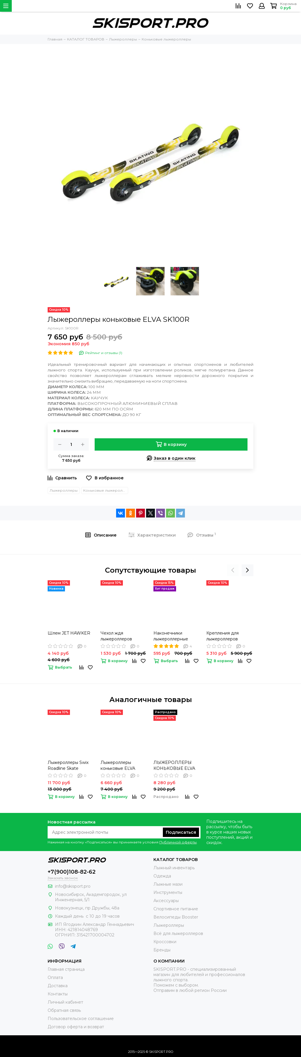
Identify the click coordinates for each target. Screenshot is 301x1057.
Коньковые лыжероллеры (105, 490)
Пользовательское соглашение (81, 1018)
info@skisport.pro (73, 886)
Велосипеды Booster (175, 917)
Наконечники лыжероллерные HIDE (170, 636)
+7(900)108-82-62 (72, 872)
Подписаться (181, 832)
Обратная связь (64, 1010)
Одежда (162, 876)
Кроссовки (164, 941)
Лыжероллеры (64, 490)
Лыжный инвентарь (174, 867)
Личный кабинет (65, 1002)
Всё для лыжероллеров (178, 933)
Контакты (58, 994)
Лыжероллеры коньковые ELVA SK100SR (118, 765)
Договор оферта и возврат (76, 1026)
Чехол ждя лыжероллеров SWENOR (116, 636)
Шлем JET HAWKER (69, 633)
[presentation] (233, 570)
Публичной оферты (178, 842)
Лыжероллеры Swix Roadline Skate (68, 765)
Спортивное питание (175, 908)
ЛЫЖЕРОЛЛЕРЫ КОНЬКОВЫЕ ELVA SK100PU (174, 765)
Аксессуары (166, 900)
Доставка (58, 985)
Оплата (55, 977)
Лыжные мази (168, 884)
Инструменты (167, 892)
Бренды (161, 950)
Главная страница (66, 969)
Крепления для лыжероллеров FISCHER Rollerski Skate (225, 636)
